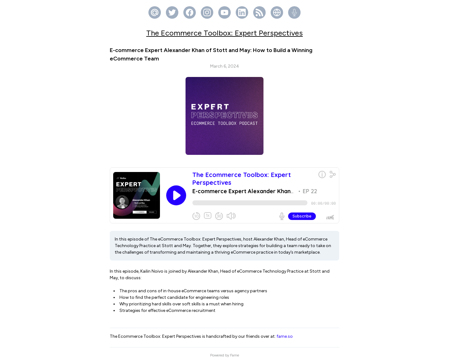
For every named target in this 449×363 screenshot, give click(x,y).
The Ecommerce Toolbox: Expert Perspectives (224, 32)
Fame (234, 355)
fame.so (285, 336)
